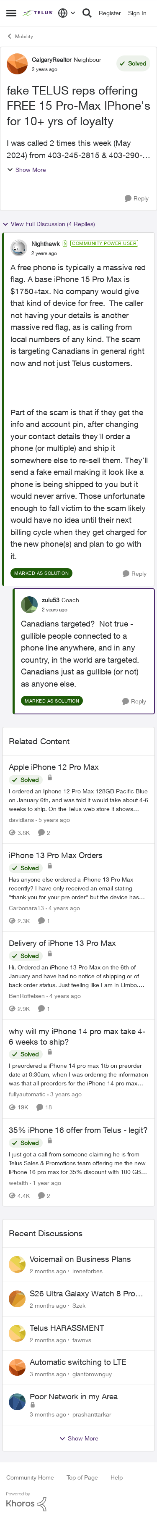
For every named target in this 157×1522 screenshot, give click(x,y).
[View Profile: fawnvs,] (17, 1333)
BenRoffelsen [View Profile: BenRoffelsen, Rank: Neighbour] (27, 995)
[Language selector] (66, 13)
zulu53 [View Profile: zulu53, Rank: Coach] (50, 599)
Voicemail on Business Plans (80, 1259)
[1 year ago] (45, 1182)
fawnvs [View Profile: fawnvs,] (81, 1339)
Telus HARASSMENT (67, 1327)
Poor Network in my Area (74, 1396)
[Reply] (136, 198)
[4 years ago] (63, 907)
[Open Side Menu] (11, 13)
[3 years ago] (64, 1094)
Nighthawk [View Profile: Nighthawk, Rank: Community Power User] (45, 243)
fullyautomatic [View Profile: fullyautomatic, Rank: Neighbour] (27, 1094)
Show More (26, 169)
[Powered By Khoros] (78, 1501)
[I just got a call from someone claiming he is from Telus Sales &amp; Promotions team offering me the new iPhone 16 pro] (78, 1162)
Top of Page (82, 1477)
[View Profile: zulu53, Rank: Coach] (29, 604)
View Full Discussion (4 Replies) (48, 224)
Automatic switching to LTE (78, 1362)
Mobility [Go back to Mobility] (19, 36)
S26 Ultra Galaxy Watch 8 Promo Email (88, 1294)
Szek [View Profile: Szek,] (78, 1305)
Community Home (30, 1477)
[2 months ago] (48, 1271)
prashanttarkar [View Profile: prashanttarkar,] (91, 1414)
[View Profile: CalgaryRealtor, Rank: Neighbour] (17, 63)
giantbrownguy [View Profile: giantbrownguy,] (92, 1373)
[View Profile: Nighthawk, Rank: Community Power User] (18, 248)
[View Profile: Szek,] (17, 1298)
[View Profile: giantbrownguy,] (17, 1367)
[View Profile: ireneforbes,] (17, 1264)
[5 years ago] (53, 819)
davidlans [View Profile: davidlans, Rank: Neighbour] (21, 819)
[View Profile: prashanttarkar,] (17, 1401)
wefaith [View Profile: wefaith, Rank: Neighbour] (18, 1182)
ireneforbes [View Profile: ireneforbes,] (87, 1270)
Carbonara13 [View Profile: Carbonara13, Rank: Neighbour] (26, 907)
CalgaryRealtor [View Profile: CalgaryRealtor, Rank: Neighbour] (52, 59)
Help (117, 1477)
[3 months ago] (48, 1373)
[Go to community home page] (38, 13)
